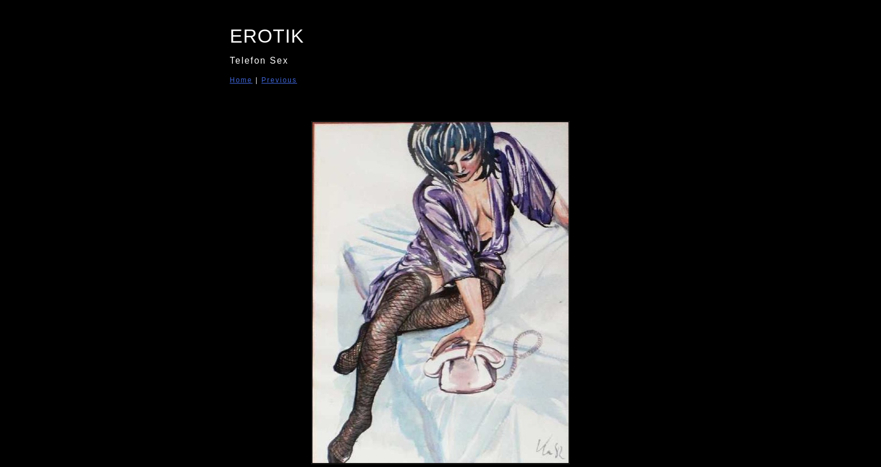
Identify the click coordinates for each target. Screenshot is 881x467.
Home (241, 80)
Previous (279, 80)
